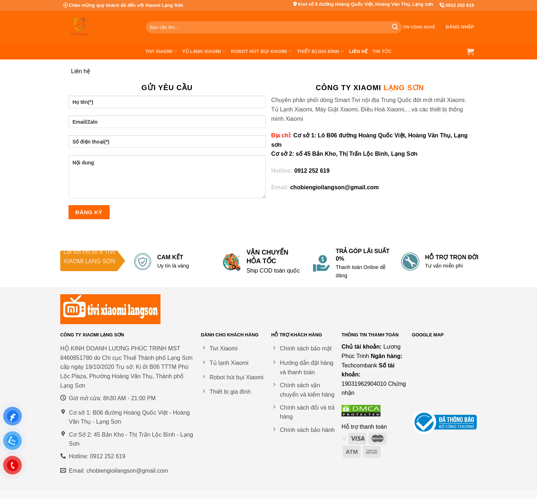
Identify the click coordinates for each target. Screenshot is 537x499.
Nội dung (167, 176)
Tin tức (382, 51)
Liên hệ (358, 51)
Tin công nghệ (419, 27)
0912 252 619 (459, 5)
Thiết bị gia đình (320, 51)
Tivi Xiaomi (161, 51)
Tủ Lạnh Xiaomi (204, 51)
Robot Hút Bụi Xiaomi (261, 51)
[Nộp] (395, 27)
